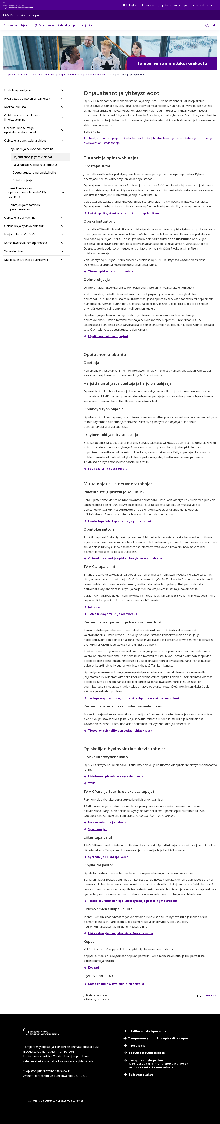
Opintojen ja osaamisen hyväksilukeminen (24, 207)
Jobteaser (95, 607)
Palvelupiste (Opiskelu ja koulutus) (35, 165)
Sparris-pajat (97, 829)
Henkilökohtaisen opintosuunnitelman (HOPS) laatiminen (27, 192)
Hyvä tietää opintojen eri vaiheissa (27, 98)
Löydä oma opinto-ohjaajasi (108, 336)
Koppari (93, 967)
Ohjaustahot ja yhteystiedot (32, 157)
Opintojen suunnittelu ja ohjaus (25, 140)
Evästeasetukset (114, 1100)
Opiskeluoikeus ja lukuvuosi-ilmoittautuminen (23, 117)
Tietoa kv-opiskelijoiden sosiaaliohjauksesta (120, 730)
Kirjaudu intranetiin (204, 5)
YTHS (91, 783)
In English (129, 5)
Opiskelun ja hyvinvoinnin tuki (24, 226)
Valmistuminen (14, 251)
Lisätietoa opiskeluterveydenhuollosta (116, 776)
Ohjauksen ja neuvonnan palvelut (30, 149)
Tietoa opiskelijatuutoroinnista (110, 271)
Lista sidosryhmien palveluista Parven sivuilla (120, 933)
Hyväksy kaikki (154, 1100)
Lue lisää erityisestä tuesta (107, 469)
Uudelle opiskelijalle (17, 90)
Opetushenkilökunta (137, 138)
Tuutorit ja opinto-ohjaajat (101, 138)
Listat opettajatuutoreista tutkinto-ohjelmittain (123, 213)
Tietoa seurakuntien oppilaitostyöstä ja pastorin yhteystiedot (132, 901)
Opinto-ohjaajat (23, 180)
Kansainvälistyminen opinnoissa (25, 243)
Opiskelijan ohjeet (16, 25)
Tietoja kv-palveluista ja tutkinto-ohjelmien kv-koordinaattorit (133, 698)
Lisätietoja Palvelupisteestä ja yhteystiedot (119, 521)
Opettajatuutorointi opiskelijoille (34, 172)
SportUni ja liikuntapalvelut (108, 857)
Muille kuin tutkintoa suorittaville (26, 260)
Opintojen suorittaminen (20, 217)
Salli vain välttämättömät (195, 1100)
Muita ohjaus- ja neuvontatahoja (174, 138)
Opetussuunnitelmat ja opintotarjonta (63, 25)
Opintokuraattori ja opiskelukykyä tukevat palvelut (125, 558)
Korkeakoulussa (15, 107)
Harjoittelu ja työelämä (19, 234)
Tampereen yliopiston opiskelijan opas (164, 5)
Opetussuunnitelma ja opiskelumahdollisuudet (20, 130)
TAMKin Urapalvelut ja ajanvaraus (112, 614)
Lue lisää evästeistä (38, 1116)
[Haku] (209, 25)
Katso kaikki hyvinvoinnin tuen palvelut (116, 984)
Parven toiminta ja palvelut (107, 822)
